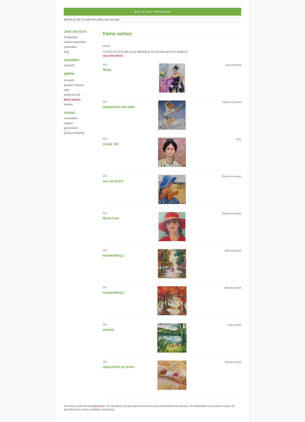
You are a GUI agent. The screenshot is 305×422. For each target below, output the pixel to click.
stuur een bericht (113, 55)
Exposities (71, 60)
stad (66, 89)
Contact (69, 113)
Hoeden (68, 104)
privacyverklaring (74, 132)
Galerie (69, 73)
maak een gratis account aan (101, 19)
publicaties (70, 46)
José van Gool (143, 11)
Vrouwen (69, 80)
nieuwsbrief (71, 118)
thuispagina (71, 37)
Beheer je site (72, 19)
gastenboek (71, 128)
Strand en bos (72, 94)
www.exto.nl (98, 406)
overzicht (69, 65)
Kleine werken (72, 99)
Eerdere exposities (75, 42)
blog (66, 51)
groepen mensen (74, 85)
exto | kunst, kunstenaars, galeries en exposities (75, 12)
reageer (68, 123)
